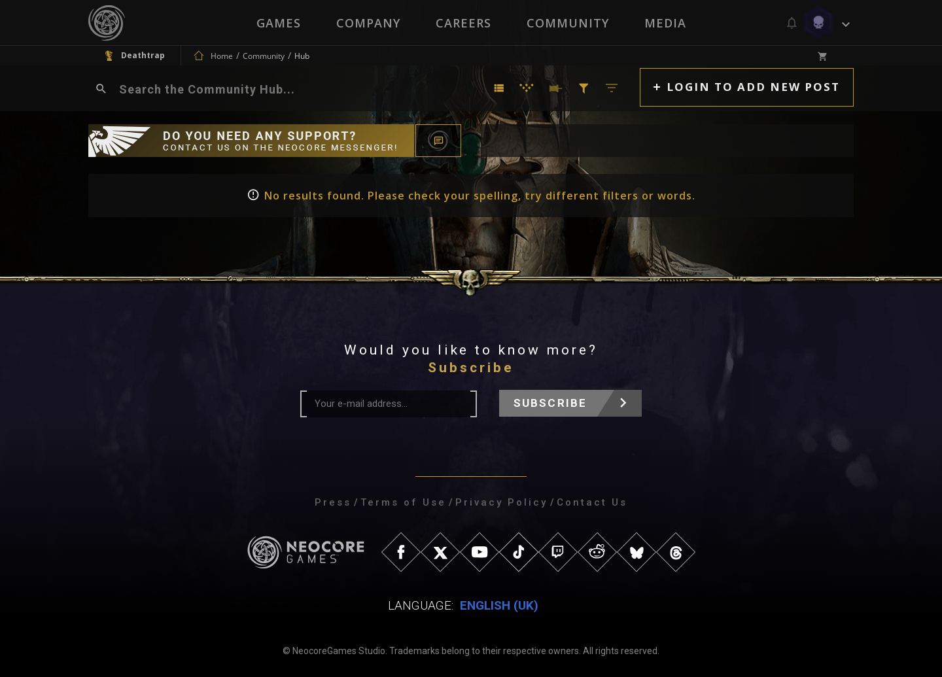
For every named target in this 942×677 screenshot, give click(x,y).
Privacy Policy (501, 502)
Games (278, 23)
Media (665, 23)
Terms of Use (403, 502)
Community (568, 23)
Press (333, 502)
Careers (463, 23)
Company (368, 23)
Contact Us (592, 502)
